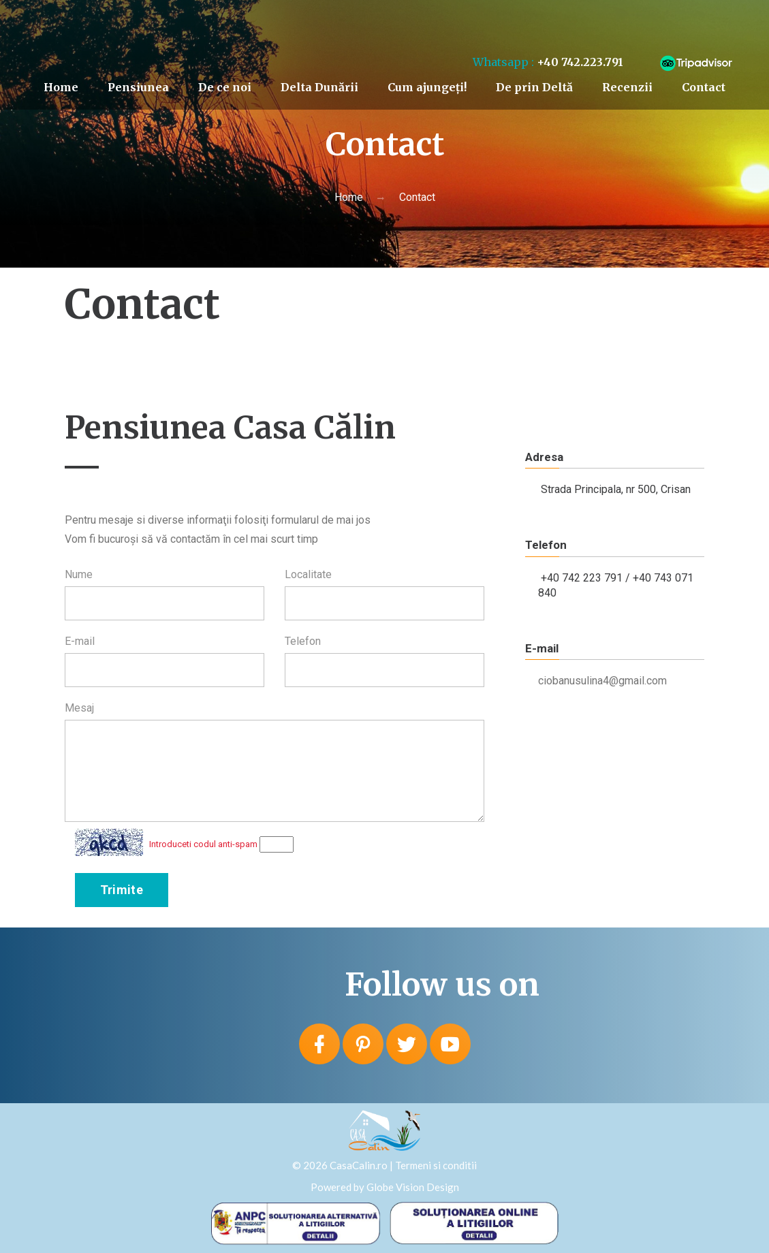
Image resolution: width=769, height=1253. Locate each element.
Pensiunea (138, 87)
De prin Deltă (534, 87)
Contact (703, 87)
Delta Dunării (319, 87)
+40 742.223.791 (580, 62)
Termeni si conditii (436, 1165)
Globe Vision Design (412, 1187)
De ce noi (224, 87)
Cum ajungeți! (427, 87)
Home (61, 87)
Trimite (122, 890)
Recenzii (627, 87)
